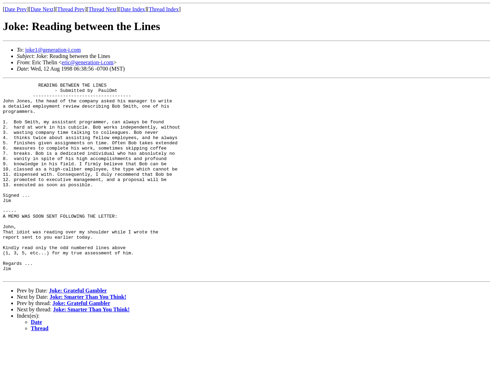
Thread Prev (71, 9)
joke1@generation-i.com (53, 50)
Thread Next (103, 9)
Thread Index (164, 9)
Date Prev (16, 9)
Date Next (42, 9)
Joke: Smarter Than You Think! (88, 336)
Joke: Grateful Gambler (78, 329)
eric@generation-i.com (88, 62)
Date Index (132, 9)
